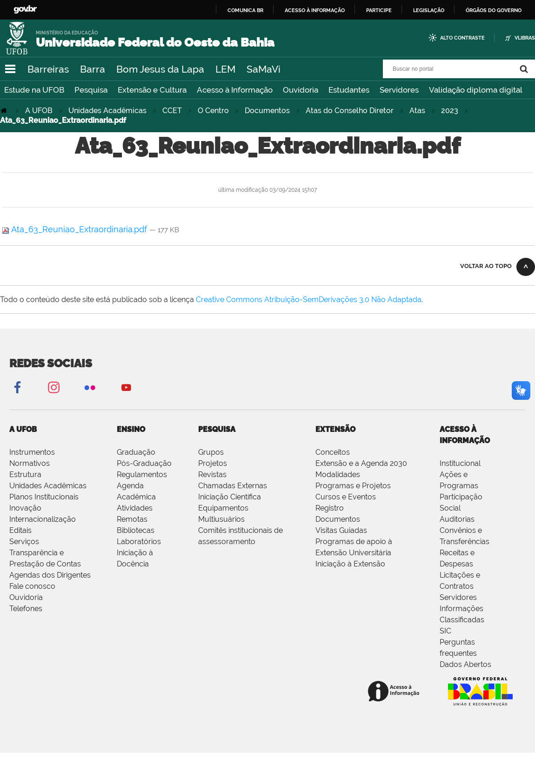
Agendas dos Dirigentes (50, 575)
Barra (92, 69)
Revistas (212, 474)
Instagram (53, 387)
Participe (379, 10)
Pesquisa (90, 89)
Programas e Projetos (353, 485)
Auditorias (457, 519)
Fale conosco (32, 586)
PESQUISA (216, 429)
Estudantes (348, 89)
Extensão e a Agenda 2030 (361, 463)
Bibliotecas (135, 530)
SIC (445, 630)
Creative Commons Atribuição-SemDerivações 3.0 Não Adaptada (308, 299)
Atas (417, 110)
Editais (20, 530)
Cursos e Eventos (345, 496)
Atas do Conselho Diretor (350, 110)
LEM (225, 69)
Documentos (267, 110)
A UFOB (39, 110)
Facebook (17, 387)
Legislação (428, 10)
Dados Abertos (465, 664)
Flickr (90, 387)
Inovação (25, 508)
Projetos (212, 463)
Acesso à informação (315, 10)
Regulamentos (142, 474)
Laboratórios (139, 541)
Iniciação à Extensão (350, 563)
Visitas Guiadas (341, 530)
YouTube (126, 387)
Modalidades (337, 474)
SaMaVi (264, 69)
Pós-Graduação (144, 463)
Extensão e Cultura (152, 89)
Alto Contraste (462, 38)
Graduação (136, 452)
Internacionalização (42, 519)
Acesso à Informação (235, 89)
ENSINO (131, 429)
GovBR (25, 9)
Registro (329, 508)
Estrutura (25, 474)
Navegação (10, 69)
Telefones (25, 608)
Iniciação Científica (229, 496)
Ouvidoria (300, 89)
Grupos (211, 452)
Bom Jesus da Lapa (160, 69)
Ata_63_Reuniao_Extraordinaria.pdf (75, 229)
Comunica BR (245, 10)
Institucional (460, 463)
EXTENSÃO (335, 429)
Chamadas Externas (232, 485)
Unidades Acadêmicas (107, 110)
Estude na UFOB (34, 89)
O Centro (213, 110)
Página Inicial (4, 110)
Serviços (24, 541)
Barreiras (48, 69)
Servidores (399, 89)
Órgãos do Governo (494, 10)
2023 (449, 110)
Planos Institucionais (44, 496)
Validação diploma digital (475, 89)
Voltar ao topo (486, 266)
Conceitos (332, 452)
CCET (172, 110)
